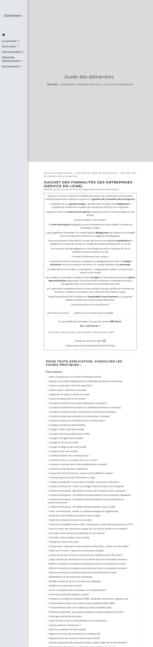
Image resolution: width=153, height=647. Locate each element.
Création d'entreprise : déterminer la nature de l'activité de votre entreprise (87, 490)
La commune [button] (9, 41)
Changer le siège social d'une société (67, 446)
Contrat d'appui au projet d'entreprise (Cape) (72, 477)
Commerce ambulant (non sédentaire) (68, 468)
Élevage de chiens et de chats (64, 541)
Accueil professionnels (58, 172)
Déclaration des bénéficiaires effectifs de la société (74, 515)
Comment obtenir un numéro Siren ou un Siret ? (73, 460)
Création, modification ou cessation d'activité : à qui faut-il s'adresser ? (84, 481)
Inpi (98, 269)
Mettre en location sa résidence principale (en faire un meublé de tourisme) (87, 563)
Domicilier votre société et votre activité (69, 537)
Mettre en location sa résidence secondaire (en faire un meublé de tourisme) (88, 568)
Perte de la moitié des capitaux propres (69, 594)
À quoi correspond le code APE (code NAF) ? (71, 385)
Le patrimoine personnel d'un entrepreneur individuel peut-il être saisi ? (86, 554)
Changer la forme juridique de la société (69, 433)
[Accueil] (13, 16)
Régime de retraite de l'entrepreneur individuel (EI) (75, 633)
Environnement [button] (11, 66)
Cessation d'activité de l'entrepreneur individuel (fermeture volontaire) (85, 407)
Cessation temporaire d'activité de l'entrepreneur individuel (79, 416)
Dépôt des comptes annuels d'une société (70, 519)
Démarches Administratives (81, 84)
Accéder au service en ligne (90, 341)
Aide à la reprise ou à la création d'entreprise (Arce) (75, 376)
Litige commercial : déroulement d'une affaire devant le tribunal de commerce (88, 559)
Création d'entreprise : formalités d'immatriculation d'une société (82, 506)
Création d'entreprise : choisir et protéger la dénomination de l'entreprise (86, 486)
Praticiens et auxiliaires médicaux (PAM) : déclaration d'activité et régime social (88, 598)
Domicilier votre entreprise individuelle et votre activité (77, 533)
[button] (13, 35)
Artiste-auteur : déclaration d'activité (67, 390)
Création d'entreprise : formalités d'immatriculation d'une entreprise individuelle (90, 495)
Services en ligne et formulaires (97, 172)
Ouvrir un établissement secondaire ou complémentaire (77, 590)
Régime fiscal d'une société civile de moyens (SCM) (74, 638)
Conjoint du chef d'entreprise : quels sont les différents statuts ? (81, 473)
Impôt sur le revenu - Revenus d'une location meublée (76, 550)
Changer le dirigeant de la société (66, 438)
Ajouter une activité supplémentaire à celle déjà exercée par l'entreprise (85, 381)
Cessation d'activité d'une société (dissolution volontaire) (78, 403)
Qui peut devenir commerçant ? (65, 625)
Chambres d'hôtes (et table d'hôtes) (67, 425)
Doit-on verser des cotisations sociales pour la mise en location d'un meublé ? (88, 528)
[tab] (58, 312)
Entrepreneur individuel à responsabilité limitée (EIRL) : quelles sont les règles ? (89, 546)
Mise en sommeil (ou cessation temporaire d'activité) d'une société (83, 572)
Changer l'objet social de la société (66, 429)
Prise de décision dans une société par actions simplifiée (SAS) (80, 607)
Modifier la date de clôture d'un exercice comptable (75, 581)
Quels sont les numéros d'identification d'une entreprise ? (78, 620)
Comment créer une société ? (64, 451)
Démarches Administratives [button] (11, 59)
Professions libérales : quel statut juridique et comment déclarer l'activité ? (86, 611)
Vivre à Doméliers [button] (12, 52)
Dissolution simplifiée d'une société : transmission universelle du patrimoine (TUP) (91, 524)
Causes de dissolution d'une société (67, 398)
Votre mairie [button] (9, 46)
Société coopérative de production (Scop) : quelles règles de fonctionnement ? (88, 642)
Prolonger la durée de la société (65, 616)
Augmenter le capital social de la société (69, 394)
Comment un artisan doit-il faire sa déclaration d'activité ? (78, 464)
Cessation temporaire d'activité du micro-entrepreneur (77, 420)
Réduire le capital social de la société (67, 629)
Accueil (52, 84)
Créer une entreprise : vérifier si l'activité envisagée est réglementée (83, 511)
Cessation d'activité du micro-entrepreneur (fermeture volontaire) (82, 411)
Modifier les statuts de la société (65, 585)
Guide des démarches (118, 84)
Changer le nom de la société (63, 442)
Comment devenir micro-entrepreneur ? (69, 455)
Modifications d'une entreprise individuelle (70, 576)
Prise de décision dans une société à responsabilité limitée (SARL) (82, 603)
